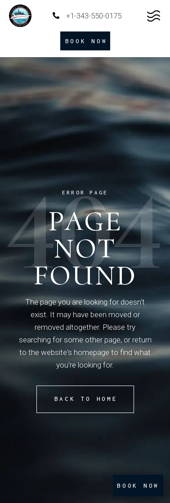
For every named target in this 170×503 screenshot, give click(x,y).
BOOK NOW (138, 485)
